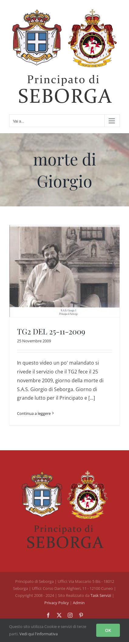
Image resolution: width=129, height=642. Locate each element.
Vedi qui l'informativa (38, 634)
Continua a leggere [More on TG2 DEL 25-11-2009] (34, 413)
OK (108, 630)
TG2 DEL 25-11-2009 (51, 331)
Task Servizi (100, 595)
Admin (79, 602)
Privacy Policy (57, 602)
